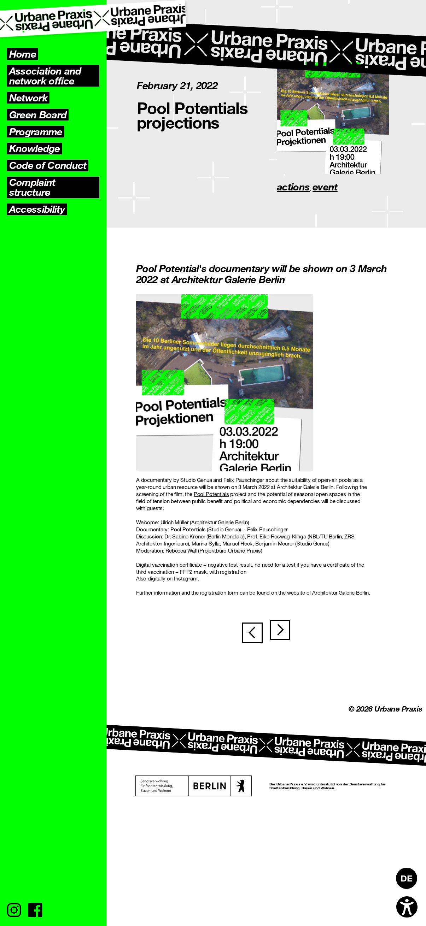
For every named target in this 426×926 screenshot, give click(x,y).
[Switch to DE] (406, 878)
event (325, 187)
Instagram (186, 578)
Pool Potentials (211, 494)
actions (293, 187)
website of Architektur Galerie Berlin (328, 592)
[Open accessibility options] (407, 907)
